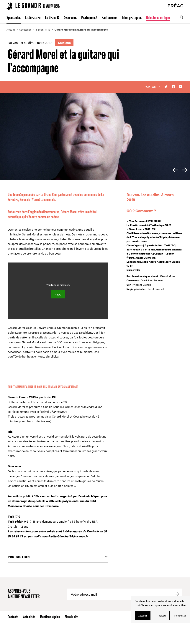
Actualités (29, 617)
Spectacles (13, 18)
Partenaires (109, 18)
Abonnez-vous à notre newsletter (24, 594)
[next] (184, 169)
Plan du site (71, 617)
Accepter (142, 615)
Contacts (13, 617)
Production (19, 557)
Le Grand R (52, 18)
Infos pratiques (132, 18)
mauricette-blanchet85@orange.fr (64, 536)
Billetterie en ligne (158, 18)
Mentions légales (50, 617)
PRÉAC (175, 5)
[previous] (175, 169)
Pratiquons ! (89, 18)
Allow (58, 294)
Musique (64, 42)
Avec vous (70, 18)
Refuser (162, 615)
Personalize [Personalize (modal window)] (180, 615)
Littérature (32, 18)
